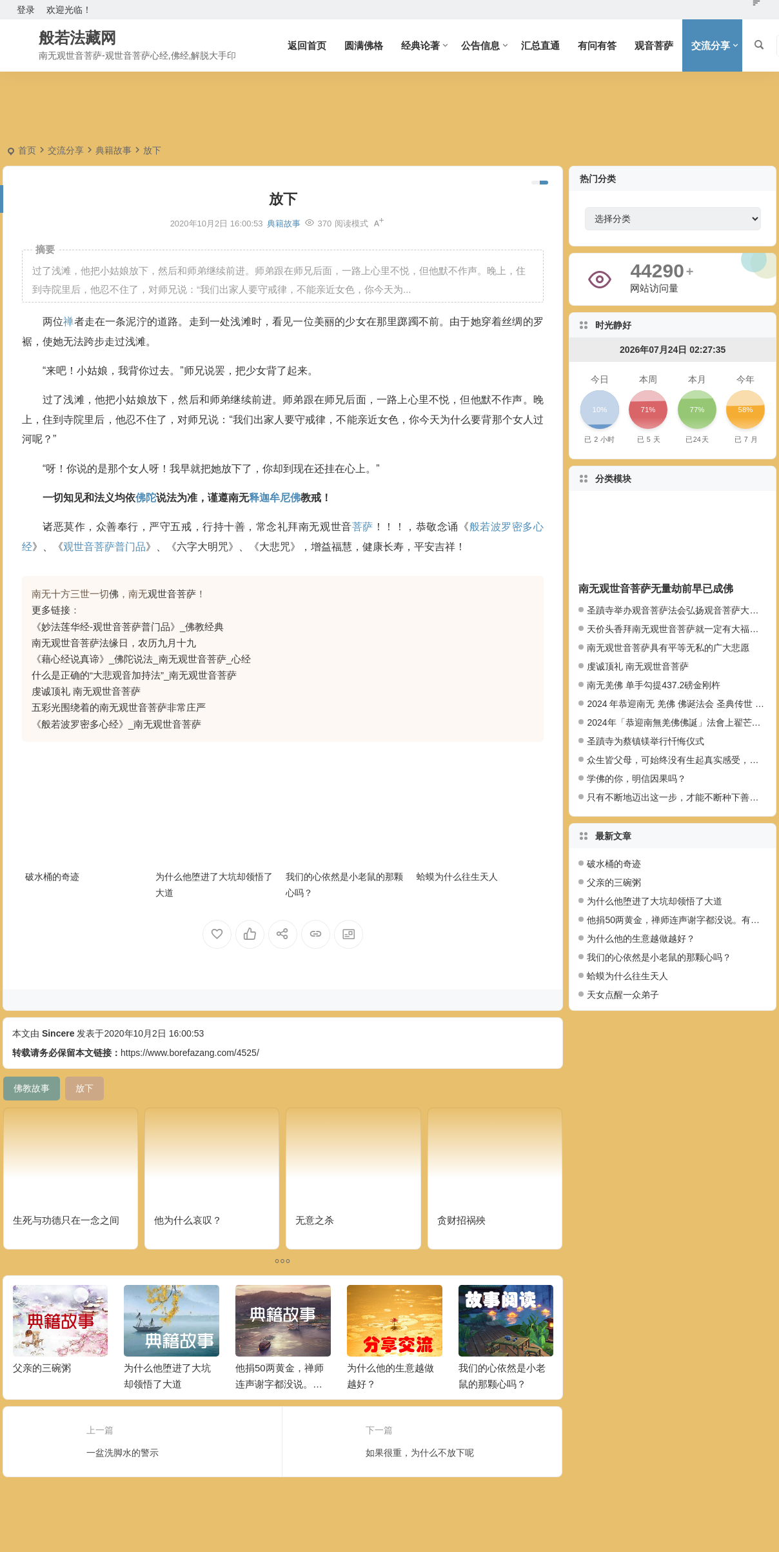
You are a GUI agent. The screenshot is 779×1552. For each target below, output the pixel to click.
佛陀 (145, 497)
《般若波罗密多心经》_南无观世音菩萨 (116, 724)
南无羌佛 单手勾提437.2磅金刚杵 (653, 685)
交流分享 (710, 45)
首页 (27, 150)
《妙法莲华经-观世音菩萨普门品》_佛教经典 (128, 626)
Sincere (58, 1033)
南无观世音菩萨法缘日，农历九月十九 (114, 642)
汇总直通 (540, 45)
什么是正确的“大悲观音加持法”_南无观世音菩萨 (134, 675)
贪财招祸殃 (461, 1220)
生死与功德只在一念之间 (66, 1220)
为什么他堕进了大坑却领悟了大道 (654, 901)
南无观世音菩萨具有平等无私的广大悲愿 (668, 647)
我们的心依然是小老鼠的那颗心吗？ (659, 957)
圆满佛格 (363, 45)
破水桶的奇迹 (52, 876)
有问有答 (597, 45)
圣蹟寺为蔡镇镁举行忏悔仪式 (645, 741)
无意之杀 (314, 1220)
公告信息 (480, 45)
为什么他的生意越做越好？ (641, 938)
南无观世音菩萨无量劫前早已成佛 (655, 588)
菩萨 (362, 526)
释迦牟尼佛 (275, 497)
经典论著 (420, 45)
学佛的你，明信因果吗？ (636, 778)
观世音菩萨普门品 (104, 546)
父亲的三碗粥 (42, 1367)
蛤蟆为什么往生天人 (457, 876)
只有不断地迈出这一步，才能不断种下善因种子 (681, 797)
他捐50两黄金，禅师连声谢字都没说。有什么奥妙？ (279, 1384)
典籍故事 (113, 150)
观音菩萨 (654, 45)
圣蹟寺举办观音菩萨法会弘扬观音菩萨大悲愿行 (681, 610)
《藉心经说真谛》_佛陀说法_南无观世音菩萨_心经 (141, 658)
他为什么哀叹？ (188, 1220)
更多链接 (51, 609)
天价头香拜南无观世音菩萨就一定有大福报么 (677, 629)
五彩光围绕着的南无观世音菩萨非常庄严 (119, 707)
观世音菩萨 (172, 593)
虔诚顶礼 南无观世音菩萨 (86, 691)
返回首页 (307, 45)
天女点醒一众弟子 (623, 995)
